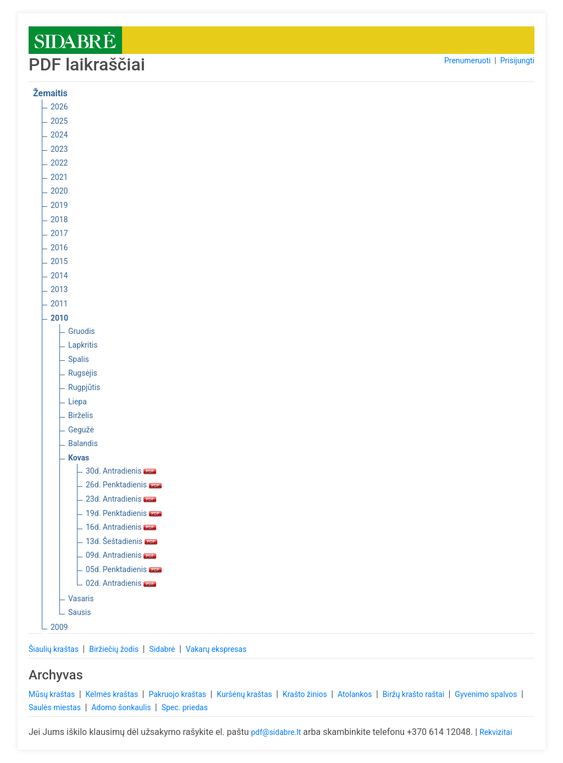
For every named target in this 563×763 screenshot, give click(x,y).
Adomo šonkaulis (122, 707)
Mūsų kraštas (53, 694)
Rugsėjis (82, 373)
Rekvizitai (495, 732)
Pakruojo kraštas (178, 694)
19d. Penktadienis (124, 513)
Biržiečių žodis (114, 649)
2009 (59, 627)
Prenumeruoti (467, 60)
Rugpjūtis (84, 387)
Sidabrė (163, 649)
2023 (59, 149)
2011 (59, 303)
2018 (59, 219)
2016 (59, 247)
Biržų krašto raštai (414, 694)
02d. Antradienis (121, 583)
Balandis (83, 443)
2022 (59, 162)
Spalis (78, 359)
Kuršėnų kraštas (245, 694)
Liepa (77, 401)
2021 (59, 177)
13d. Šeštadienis (121, 541)
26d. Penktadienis (124, 484)
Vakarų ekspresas (216, 649)
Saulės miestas (55, 707)
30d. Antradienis (121, 470)
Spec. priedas (185, 707)
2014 (59, 275)
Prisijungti (517, 60)
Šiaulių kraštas (54, 649)
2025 (59, 121)
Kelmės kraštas (112, 694)
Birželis (80, 415)
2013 (59, 289)
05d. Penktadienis (124, 569)
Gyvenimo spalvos (487, 694)
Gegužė (81, 429)
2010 (59, 318)
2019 (59, 205)
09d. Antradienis (121, 555)
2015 (59, 261)
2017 (59, 233)
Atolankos (356, 694)
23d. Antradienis (121, 499)
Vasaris (80, 598)
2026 (59, 106)
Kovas (78, 457)
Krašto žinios (306, 694)
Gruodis (81, 331)
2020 (59, 190)
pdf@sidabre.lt (276, 732)
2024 (59, 134)
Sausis (79, 612)
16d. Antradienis (121, 527)
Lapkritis (82, 345)
